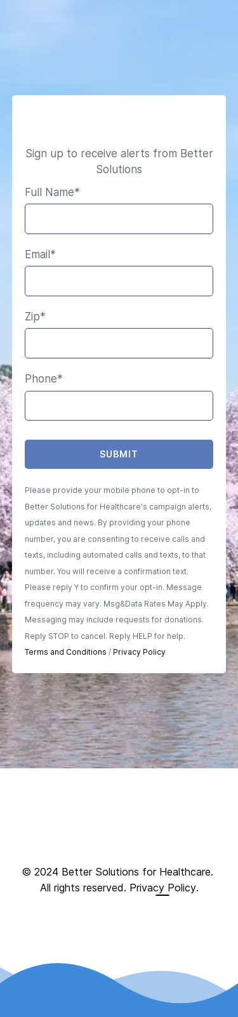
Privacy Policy (139, 652)
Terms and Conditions (66, 652)
